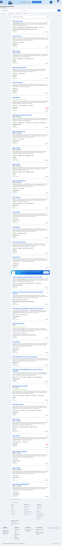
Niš (11, 509)
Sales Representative (18, 404)
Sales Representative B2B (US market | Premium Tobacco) (28, 308)
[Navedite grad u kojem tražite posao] (32, 10)
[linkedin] (56, 528)
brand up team (26, 510)
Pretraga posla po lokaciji (15, 523)
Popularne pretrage (15, 502)
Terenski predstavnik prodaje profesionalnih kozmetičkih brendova (27, 292)
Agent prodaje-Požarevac (19, 180)
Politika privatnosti (22, 543)
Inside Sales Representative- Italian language (24, 357)
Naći (59, 10)
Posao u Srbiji (17, 538)
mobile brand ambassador (28, 511)
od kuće (38, 509)
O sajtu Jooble (17, 529)
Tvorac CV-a (38, 534)
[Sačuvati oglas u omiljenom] (48, 21)
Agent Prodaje (16, 51)
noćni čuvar (38, 518)
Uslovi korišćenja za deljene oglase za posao (10, 543)
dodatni (38, 510)
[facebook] (49, 528)
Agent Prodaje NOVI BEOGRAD (20, 484)
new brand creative (27, 514)
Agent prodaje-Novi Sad (18, 131)
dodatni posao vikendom (40, 515)
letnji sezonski (39, 507)
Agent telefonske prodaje (19, 67)
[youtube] (58, 528)
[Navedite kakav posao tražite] (10, 10)
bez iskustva (39, 511)
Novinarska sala (17, 534)
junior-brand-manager (27, 506)
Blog (36, 531)
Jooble (58, 543)
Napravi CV (46, 272)
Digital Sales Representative (20, 386)
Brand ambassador (17, 21)
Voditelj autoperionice (18, 323)
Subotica (12, 510)
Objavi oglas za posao (37, 2)
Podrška (16, 537)
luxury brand (26, 507)
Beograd (12, 506)
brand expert (26, 513)
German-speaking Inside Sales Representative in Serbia (27, 277)
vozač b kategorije (39, 513)
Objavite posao (27, 531)
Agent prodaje (16, 97)
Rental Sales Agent (17, 82)
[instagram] (51, 528)
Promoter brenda (17, 36)
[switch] (48, 16)
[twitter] (53, 528)
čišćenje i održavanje (40, 514)
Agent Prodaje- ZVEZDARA (19, 451)
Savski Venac (13, 513)
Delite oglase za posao (29, 529)
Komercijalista (16, 197)
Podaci (16, 532)
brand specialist (26, 509)
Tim (15, 531)
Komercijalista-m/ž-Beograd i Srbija (22, 115)
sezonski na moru (39, 506)
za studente (39, 517)
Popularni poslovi (13, 522)
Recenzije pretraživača (39, 532)
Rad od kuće (13, 514)
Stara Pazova (13, 511)
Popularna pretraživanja (40, 529)
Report (46, 31)
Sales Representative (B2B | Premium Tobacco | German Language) (27, 370)
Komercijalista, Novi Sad (18, 242)
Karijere (16, 535)
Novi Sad (12, 507)
